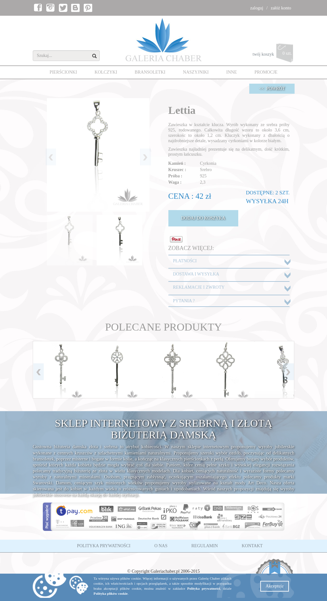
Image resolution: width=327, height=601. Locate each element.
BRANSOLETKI (150, 72)
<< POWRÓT (272, 88)
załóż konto (281, 8)
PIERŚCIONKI (63, 72)
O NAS (160, 545)
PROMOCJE (265, 72)
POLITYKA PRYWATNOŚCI (103, 545)
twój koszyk (274, 55)
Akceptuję (275, 586)
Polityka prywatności (203, 588)
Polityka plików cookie (110, 593)
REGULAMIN (204, 545)
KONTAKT (252, 545)
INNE (231, 72)
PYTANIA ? (184, 300)
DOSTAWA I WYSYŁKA (196, 274)
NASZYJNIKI (196, 72)
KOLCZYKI (106, 72)
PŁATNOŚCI (185, 261)
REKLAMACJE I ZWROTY (199, 287)
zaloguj (256, 8)
